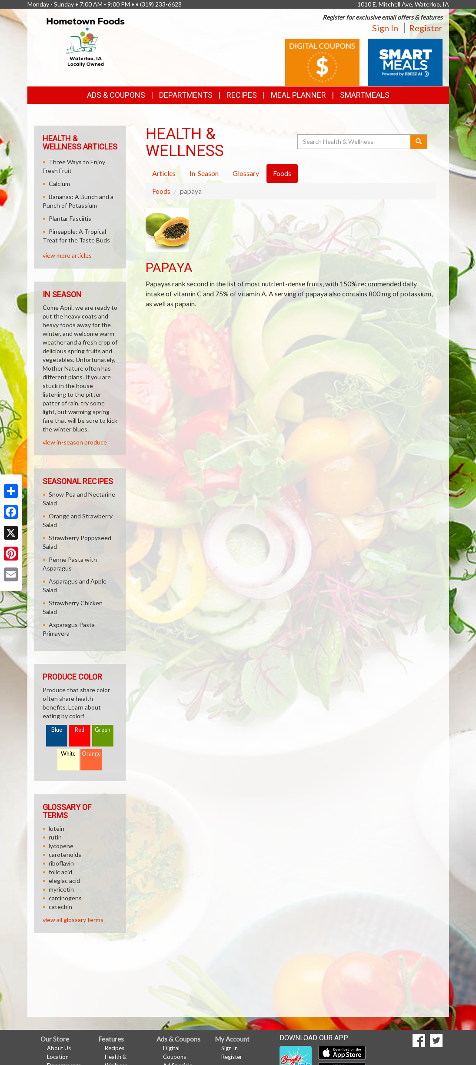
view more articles (67, 255)
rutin (55, 837)
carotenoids (65, 854)
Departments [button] (186, 95)
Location (58, 1056)
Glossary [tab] (246, 173)
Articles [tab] (164, 173)
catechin (60, 906)
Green (102, 730)
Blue (56, 730)
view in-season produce (75, 442)
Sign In (385, 28)
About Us (59, 1048)
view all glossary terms (73, 919)
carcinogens (65, 898)
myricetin (61, 889)
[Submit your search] (418, 141)
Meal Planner (298, 95)
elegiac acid (64, 880)
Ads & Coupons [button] (116, 95)
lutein (56, 828)
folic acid (60, 872)
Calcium (59, 183)
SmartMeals (364, 95)
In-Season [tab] (204, 173)
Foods (161, 191)
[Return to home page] (85, 41)
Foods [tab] (282, 173)
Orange (91, 753)
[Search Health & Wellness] (354, 141)
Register (426, 28)
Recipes (241, 95)
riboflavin (61, 863)
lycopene (61, 845)
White (68, 753)
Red (79, 730)
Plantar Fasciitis (70, 218)
